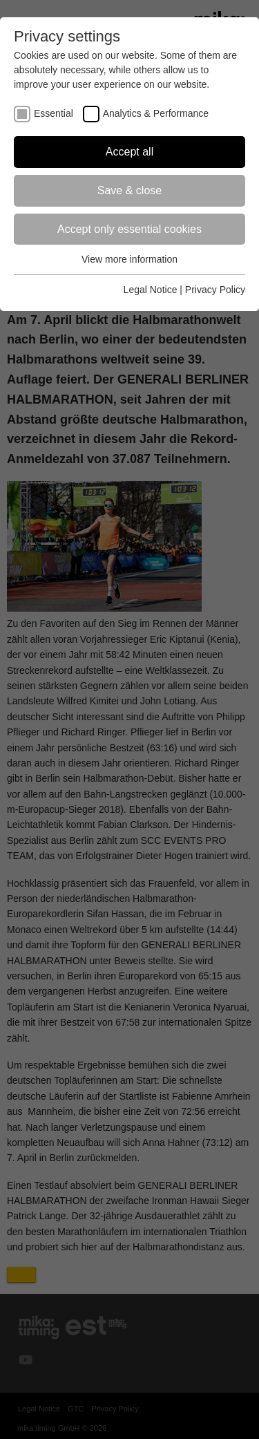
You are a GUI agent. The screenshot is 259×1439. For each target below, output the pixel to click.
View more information (129, 259)
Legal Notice (151, 289)
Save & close (129, 190)
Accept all (129, 152)
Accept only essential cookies (129, 229)
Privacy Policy (215, 289)
